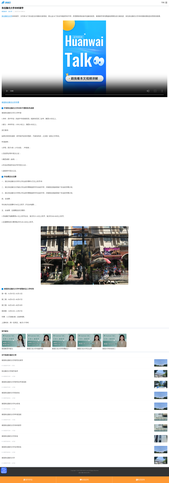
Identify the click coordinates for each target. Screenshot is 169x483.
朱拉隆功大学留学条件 (10, 371)
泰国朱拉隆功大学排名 (10, 436)
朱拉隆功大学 (7, 16)
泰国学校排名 (7, 398)
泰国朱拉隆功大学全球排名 (11, 447)
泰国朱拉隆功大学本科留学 (11, 425)
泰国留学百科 (7, 365)
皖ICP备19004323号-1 (84, 472)
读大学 (10, 11)
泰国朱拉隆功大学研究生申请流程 (14, 382)
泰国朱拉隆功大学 (8, 458)
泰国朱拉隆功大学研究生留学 (12, 360)
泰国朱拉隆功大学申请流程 (11, 414)
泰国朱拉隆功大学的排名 (11, 393)
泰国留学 (4, 11)
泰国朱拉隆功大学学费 (10, 102)
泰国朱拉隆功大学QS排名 (11, 404)
